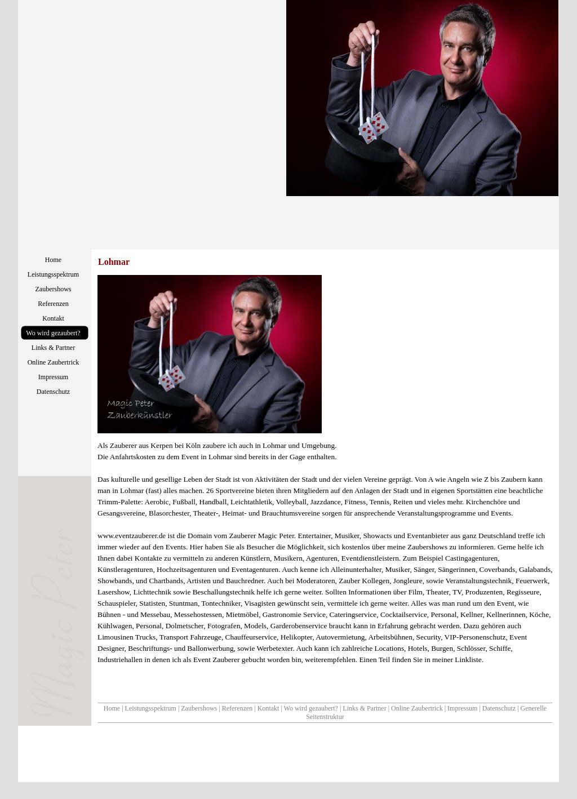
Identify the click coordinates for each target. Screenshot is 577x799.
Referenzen (237, 708)
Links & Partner (364, 708)
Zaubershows (199, 708)
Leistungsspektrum (150, 708)
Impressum (462, 708)
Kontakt (268, 708)
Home (112, 708)
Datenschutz (499, 708)
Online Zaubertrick (417, 708)
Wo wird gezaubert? (311, 708)
